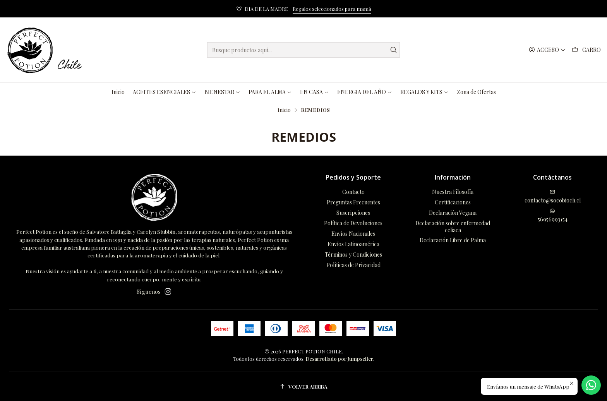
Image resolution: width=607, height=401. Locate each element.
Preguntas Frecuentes (353, 202)
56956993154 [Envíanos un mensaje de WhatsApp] (553, 215)
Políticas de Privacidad (353, 265)
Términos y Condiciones (353, 254)
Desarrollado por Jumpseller (339, 358)
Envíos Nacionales (353, 233)
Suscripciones (353, 212)
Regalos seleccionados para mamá (332, 8)
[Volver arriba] (303, 386)
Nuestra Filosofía (452, 191)
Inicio (284, 110)
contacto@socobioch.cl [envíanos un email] (553, 196)
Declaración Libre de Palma (453, 240)
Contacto (353, 191)
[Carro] (586, 50)
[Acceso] (547, 50)
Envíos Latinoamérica (353, 244)
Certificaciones (453, 202)
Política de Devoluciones (353, 223)
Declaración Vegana (453, 212)
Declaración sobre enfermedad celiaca (452, 226)
